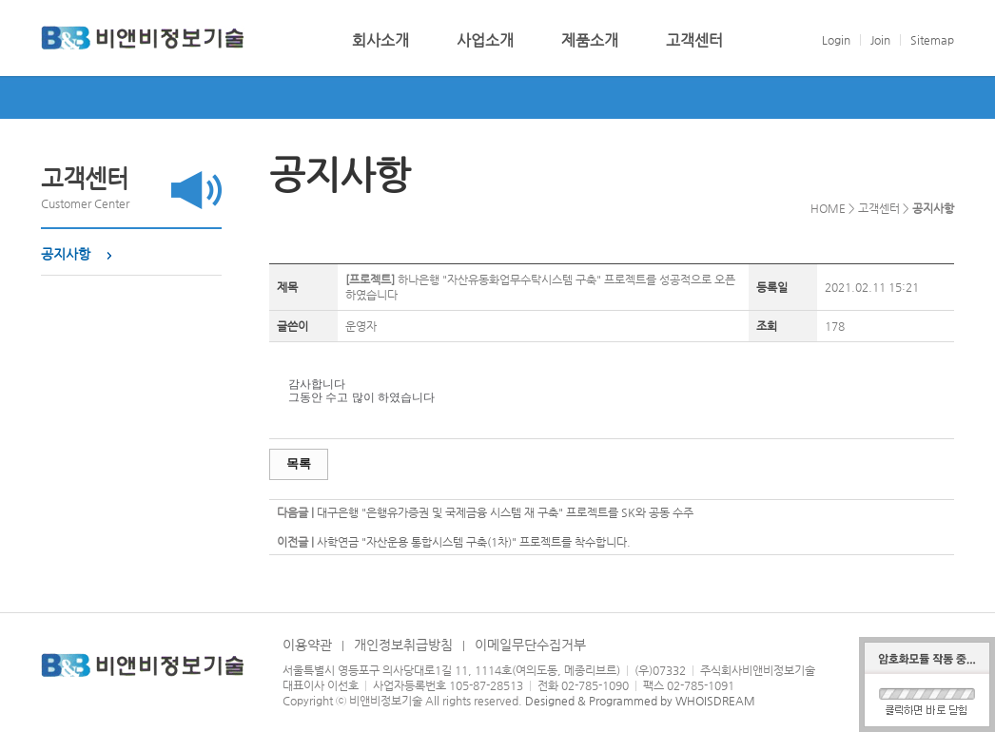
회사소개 (380, 40)
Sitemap (932, 40)
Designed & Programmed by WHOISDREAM (640, 700)
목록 (298, 463)
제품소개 (589, 40)
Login (836, 40)
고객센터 (694, 40)
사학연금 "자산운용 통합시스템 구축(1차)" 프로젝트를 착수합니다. (474, 542)
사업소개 (485, 40)
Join (880, 40)
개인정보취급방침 (403, 644)
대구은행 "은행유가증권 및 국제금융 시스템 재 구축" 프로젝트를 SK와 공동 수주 (505, 512)
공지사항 (65, 253)
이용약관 (307, 644)
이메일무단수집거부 (530, 644)
